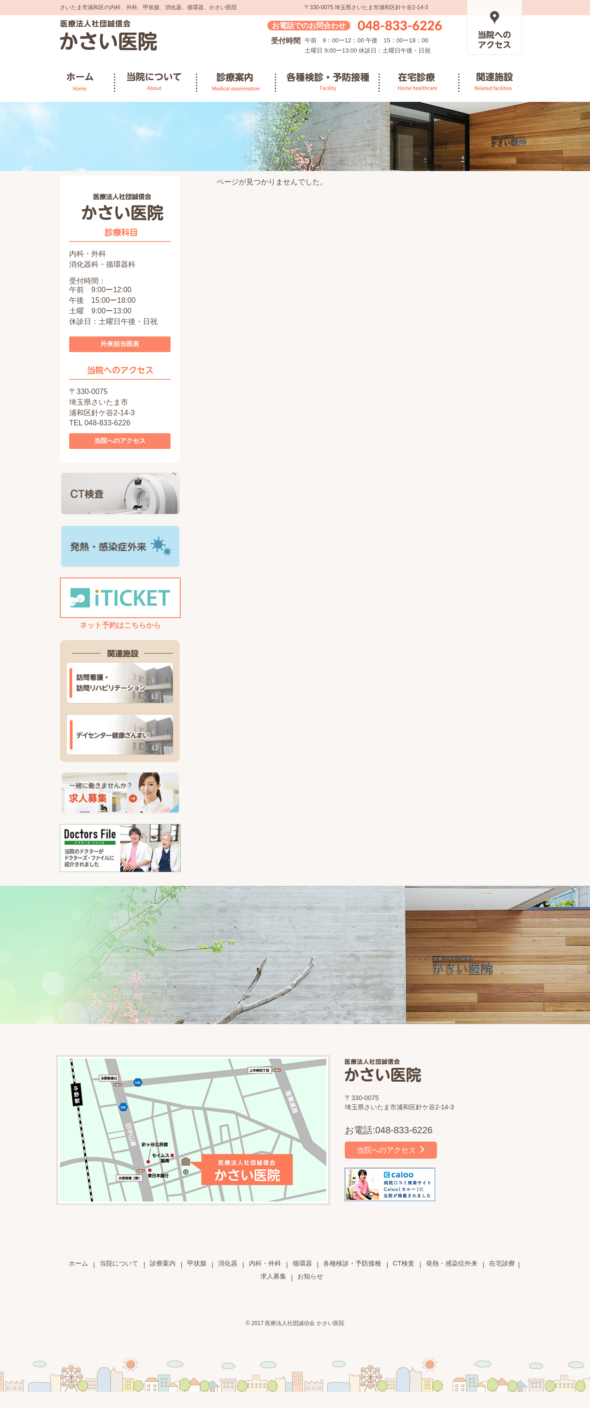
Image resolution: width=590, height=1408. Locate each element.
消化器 (227, 1263)
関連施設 (499, 82)
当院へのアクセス (120, 440)
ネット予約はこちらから (120, 603)
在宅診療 (420, 82)
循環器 (302, 1263)
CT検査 (403, 1263)
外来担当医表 (119, 344)
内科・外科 (265, 1263)
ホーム (91, 82)
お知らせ (310, 1276)
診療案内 (236, 82)
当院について (156, 82)
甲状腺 (196, 1263)
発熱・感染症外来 (452, 1263)
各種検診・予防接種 (328, 82)
